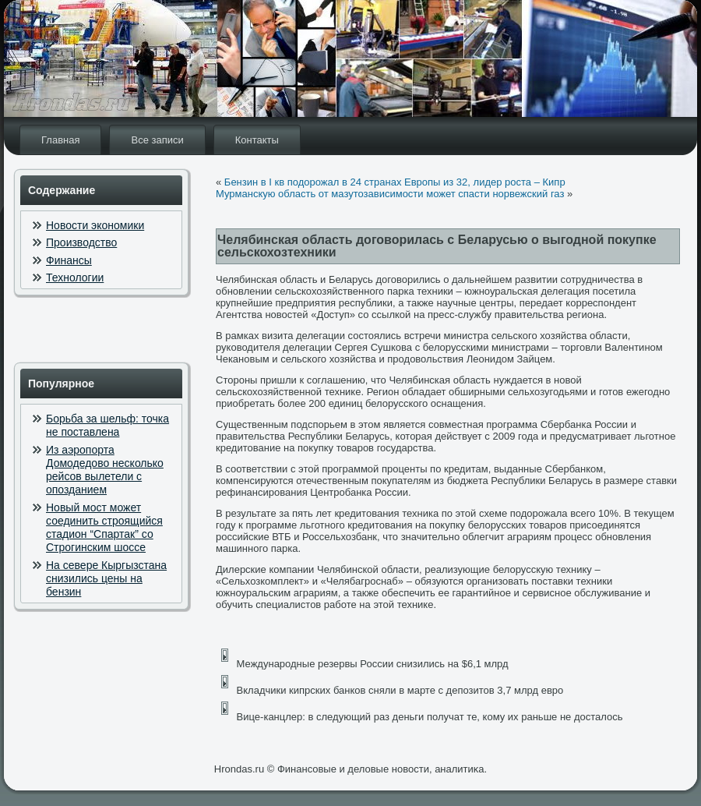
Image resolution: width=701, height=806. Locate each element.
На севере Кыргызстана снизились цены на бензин (106, 579)
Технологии (75, 277)
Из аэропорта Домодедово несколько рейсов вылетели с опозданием (105, 470)
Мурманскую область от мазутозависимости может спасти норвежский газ (390, 194)
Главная (60, 140)
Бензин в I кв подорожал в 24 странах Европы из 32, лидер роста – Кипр (394, 182)
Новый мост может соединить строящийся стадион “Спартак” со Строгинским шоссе (104, 527)
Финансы (69, 260)
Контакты (257, 140)
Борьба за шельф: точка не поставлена (107, 425)
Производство (81, 242)
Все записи (157, 140)
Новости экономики (95, 225)
